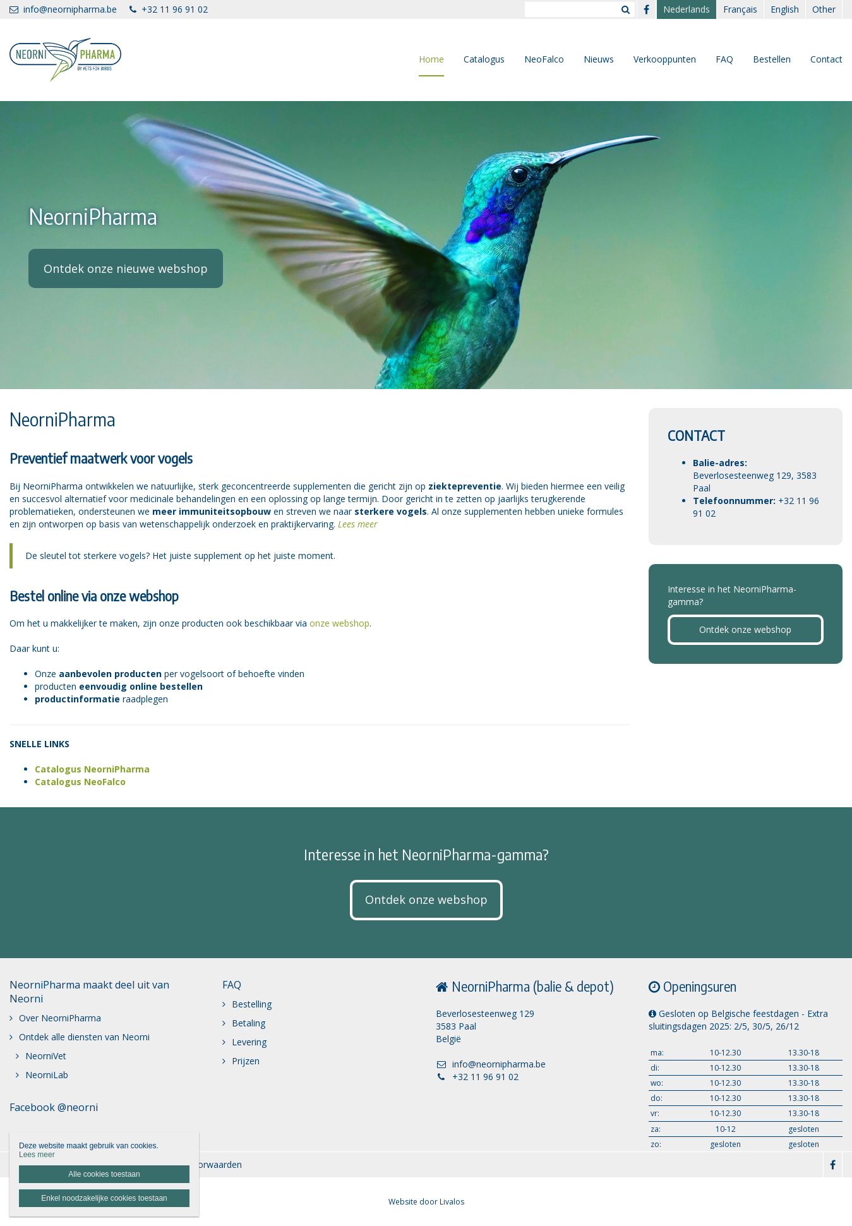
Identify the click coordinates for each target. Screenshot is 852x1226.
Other (824, 9)
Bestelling (252, 1004)
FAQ (724, 59)
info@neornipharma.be (63, 9)
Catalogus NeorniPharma (92, 769)
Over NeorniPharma (60, 1018)
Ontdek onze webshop (745, 629)
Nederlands (686, 9)
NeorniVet (45, 1056)
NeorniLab (46, 1075)
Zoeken (625, 9)
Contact (826, 59)
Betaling (248, 1023)
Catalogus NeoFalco (80, 782)
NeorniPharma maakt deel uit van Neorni (89, 992)
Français (740, 9)
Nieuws (599, 59)
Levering (249, 1042)
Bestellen (772, 59)
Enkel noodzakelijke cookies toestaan (104, 1198)
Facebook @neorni (53, 1107)
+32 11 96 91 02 (168, 9)
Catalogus (484, 59)
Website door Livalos (426, 1201)
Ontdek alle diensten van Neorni (84, 1037)
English (785, 9)
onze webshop (339, 623)
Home (431, 59)
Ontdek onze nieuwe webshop (126, 268)
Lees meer (358, 524)
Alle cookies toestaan (104, 1174)
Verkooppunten (664, 59)
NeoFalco (544, 59)
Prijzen (246, 1061)
